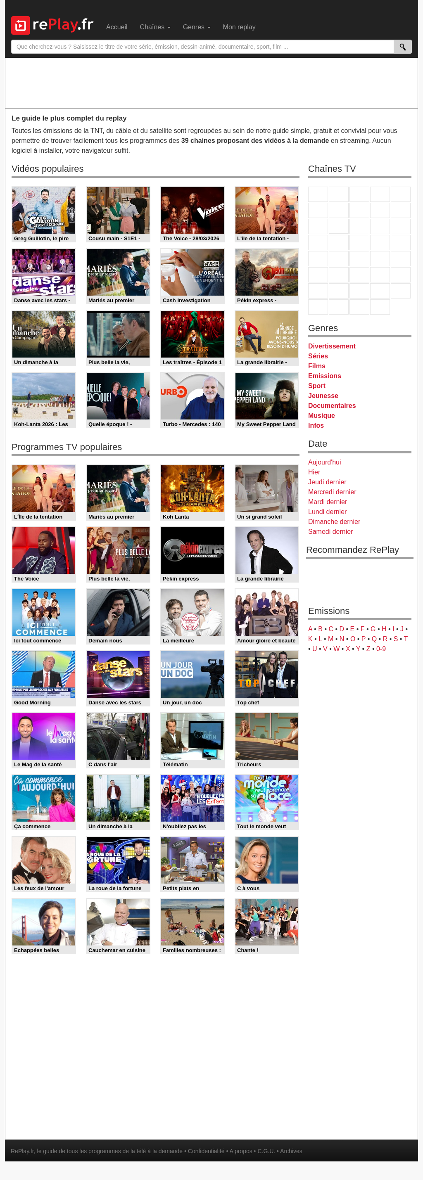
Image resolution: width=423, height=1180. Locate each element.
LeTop (318, 307)
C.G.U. (266, 1151)
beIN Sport (359, 274)
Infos (316, 425)
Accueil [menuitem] (117, 27)
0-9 (381, 648)
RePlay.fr (22, 1151)
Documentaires (332, 405)
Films (317, 366)
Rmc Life (339, 242)
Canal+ (380, 194)
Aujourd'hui (324, 462)
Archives (291, 1151)
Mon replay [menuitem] (239, 27)
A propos (240, 1151)
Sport (317, 385)
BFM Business (401, 258)
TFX (401, 210)
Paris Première (380, 242)
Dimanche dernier (334, 521)
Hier (314, 472)
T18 (401, 242)
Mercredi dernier (332, 491)
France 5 (401, 194)
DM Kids (401, 291)
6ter (380, 226)
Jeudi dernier (327, 482)
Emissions (324, 375)
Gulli (318, 291)
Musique (321, 415)
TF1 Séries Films (359, 226)
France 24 (339, 274)
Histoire (380, 307)
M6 (318, 210)
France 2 (339, 194)
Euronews (318, 274)
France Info (339, 258)
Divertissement (332, 346)
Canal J (339, 291)
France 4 (318, 226)
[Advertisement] (211, 82)
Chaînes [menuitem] (155, 27)
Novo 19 (318, 258)
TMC (380, 210)
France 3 (359, 194)
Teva (359, 242)
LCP (339, 307)
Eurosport (380, 274)
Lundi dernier (327, 511)
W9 (359, 210)
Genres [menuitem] (197, 27)
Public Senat (359, 307)
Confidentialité (206, 1151)
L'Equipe (401, 274)
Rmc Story (318, 242)
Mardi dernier (327, 501)
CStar (339, 226)
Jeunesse (323, 395)
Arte (339, 210)
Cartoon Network (359, 291)
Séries (318, 356)
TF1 (318, 194)
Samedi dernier (330, 531)
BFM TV (380, 258)
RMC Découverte (401, 226)
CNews (359, 258)
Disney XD (380, 291)
